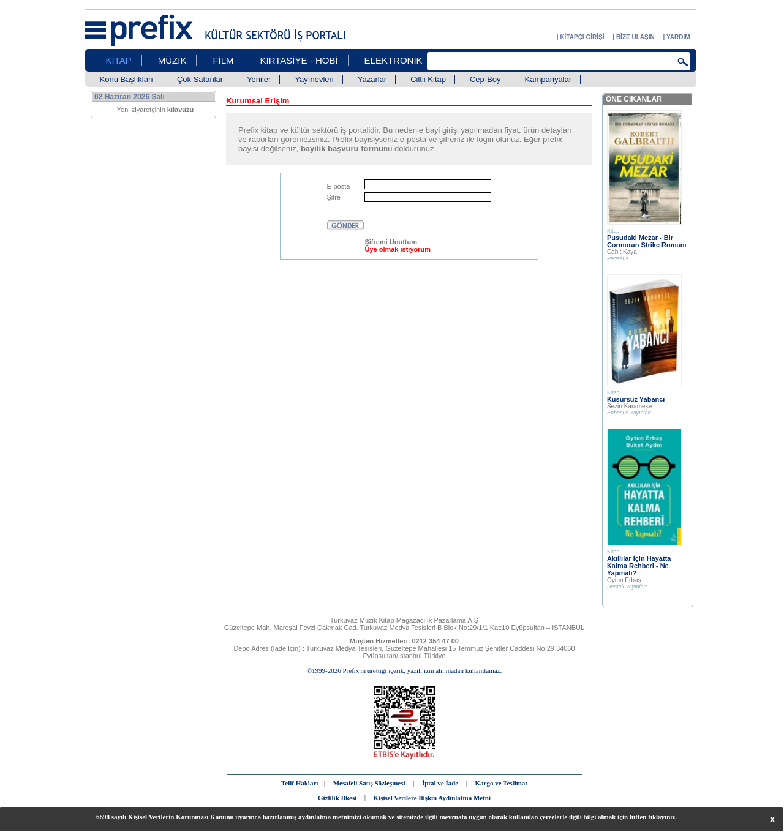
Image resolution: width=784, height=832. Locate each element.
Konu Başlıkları (126, 79)
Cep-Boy (485, 79)
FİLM (223, 60)
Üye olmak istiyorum (397, 249)
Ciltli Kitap (428, 79)
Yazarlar (372, 79)
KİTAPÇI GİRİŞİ (582, 37)
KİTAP (119, 60)
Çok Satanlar (200, 79)
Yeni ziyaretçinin (155, 109)
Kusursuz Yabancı (636, 399)
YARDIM (678, 37)
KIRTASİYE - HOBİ (299, 60)
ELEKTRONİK (393, 60)
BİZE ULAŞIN (635, 37)
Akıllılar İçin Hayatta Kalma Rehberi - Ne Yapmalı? (639, 566)
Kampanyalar (548, 79)
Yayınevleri (314, 79)
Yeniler (259, 79)
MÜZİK (172, 60)
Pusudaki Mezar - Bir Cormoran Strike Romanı (647, 241)
